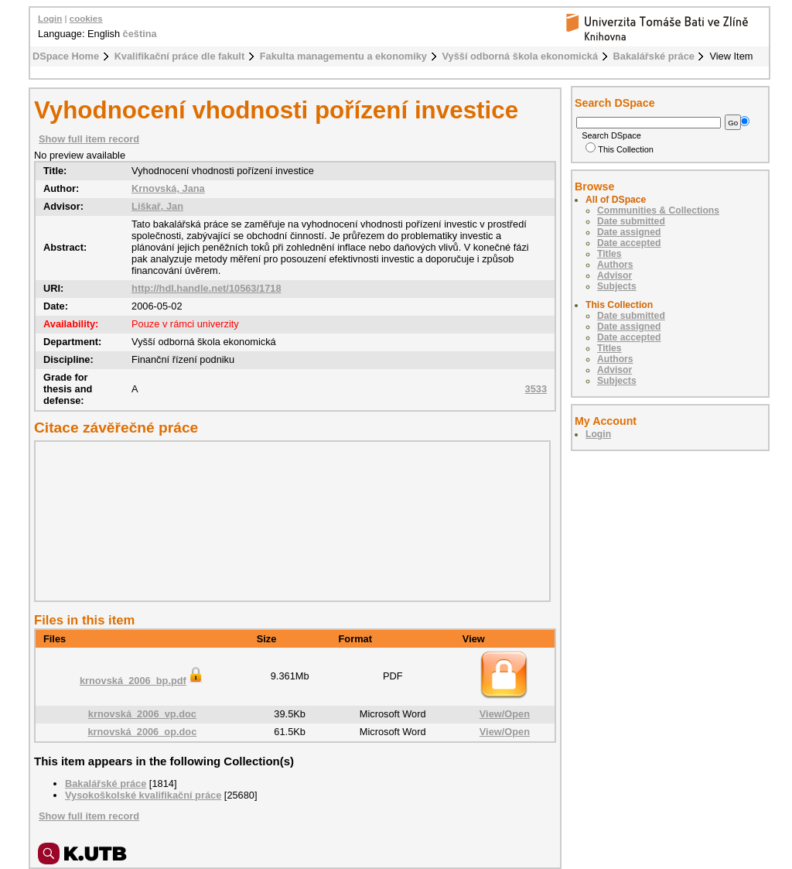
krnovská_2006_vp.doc (142, 714)
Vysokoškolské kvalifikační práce (143, 795)
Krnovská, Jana (168, 188)
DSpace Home (65, 56)
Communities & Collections (658, 210)
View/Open (505, 714)
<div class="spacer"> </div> (288, 520)
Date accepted (629, 243)
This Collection (619, 149)
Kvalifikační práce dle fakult (179, 56)
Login (50, 18)
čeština (140, 33)
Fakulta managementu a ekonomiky (343, 56)
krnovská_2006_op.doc (141, 731)
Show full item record (89, 139)
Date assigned (629, 232)
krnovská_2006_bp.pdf (142, 680)
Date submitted (631, 221)
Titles (609, 253)
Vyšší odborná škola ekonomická (520, 56)
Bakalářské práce (654, 56)
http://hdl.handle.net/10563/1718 (206, 288)
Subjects (617, 286)
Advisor (614, 275)
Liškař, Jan (157, 206)
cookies (86, 18)
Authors (615, 264)
